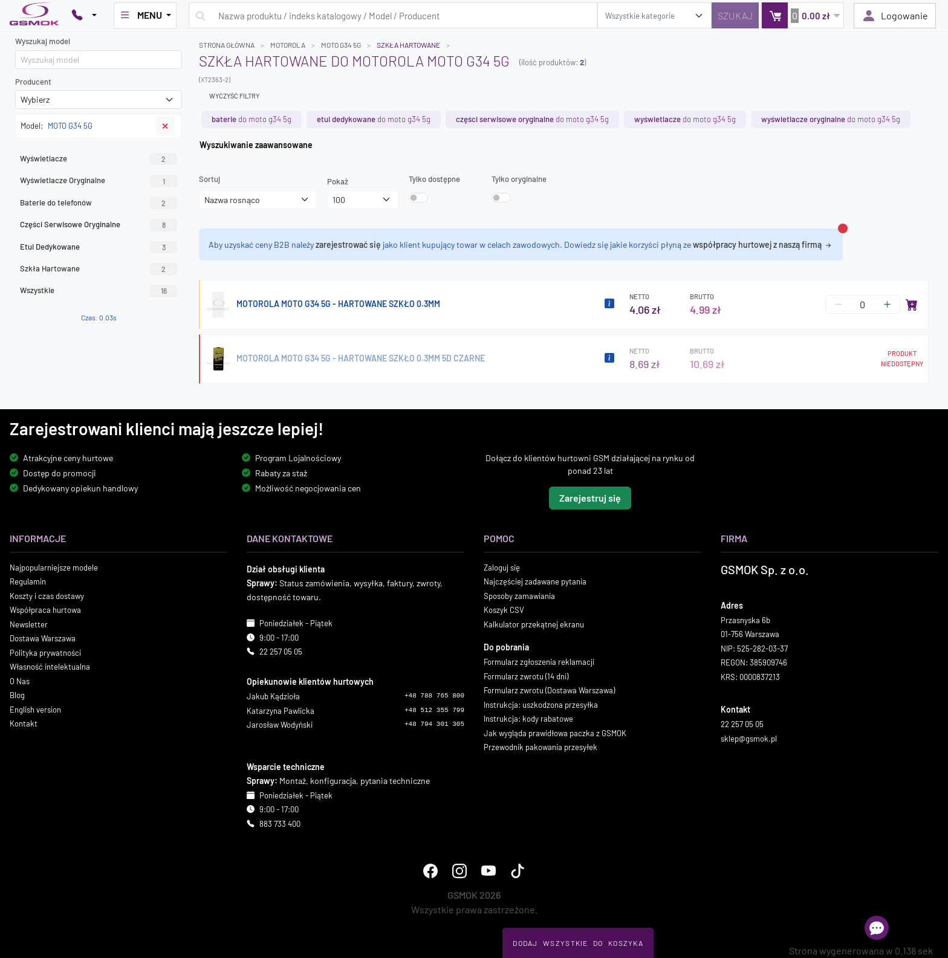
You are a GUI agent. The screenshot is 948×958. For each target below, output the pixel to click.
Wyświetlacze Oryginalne (98, 181)
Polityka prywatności (45, 652)
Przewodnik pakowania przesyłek (540, 747)
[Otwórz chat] (877, 928)
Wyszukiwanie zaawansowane (256, 145)
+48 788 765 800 (434, 695)
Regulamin (28, 581)
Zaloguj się (502, 567)
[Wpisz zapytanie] (393, 15)
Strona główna (227, 44)
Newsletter (29, 624)
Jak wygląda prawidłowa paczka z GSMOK (555, 732)
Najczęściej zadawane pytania (535, 581)
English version (35, 709)
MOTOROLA (287, 44)
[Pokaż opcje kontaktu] (84, 15)
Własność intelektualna (50, 667)
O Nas (20, 680)
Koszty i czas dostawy (47, 595)
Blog (17, 695)
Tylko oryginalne (519, 179)
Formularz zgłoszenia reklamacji (539, 662)
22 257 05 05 (280, 651)
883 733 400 (279, 823)
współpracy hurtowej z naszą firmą (763, 244)
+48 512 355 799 (434, 709)
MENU (141, 15)
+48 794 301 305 (434, 724)
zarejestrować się (348, 244)
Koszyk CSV (504, 610)
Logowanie (895, 15)
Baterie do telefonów (98, 203)
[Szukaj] (735, 15)
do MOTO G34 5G (251, 119)
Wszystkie (98, 291)
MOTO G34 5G (341, 44)
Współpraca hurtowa (45, 610)
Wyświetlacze (98, 159)
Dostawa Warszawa (43, 638)
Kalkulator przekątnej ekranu (534, 624)
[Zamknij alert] (842, 228)
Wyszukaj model (42, 41)
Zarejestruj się (590, 497)
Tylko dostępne (434, 179)
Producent (33, 81)
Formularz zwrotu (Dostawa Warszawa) (549, 690)
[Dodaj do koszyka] (911, 304)
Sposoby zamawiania (519, 595)
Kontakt (23, 723)
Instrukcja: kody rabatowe (528, 718)
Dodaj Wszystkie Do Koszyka (578, 943)
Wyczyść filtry (234, 96)
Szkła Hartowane (98, 269)
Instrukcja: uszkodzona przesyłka (541, 704)
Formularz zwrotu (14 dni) (526, 676)
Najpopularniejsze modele (54, 567)
